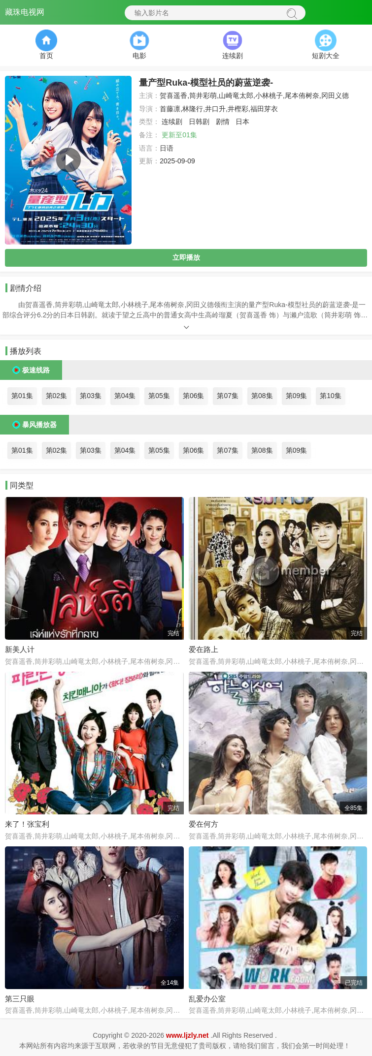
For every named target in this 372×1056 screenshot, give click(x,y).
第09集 (296, 396)
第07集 (227, 396)
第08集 (262, 396)
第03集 (90, 396)
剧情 (223, 121)
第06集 (193, 396)
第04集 (125, 396)
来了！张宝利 (27, 824)
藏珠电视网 (24, 12)
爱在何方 (203, 824)
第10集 (330, 396)
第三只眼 (19, 998)
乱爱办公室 (207, 998)
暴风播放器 (39, 425)
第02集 (57, 396)
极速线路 (36, 370)
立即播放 (186, 257)
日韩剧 (199, 121)
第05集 (159, 396)
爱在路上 (203, 649)
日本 (242, 121)
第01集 (22, 396)
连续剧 (172, 121)
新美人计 (19, 649)
